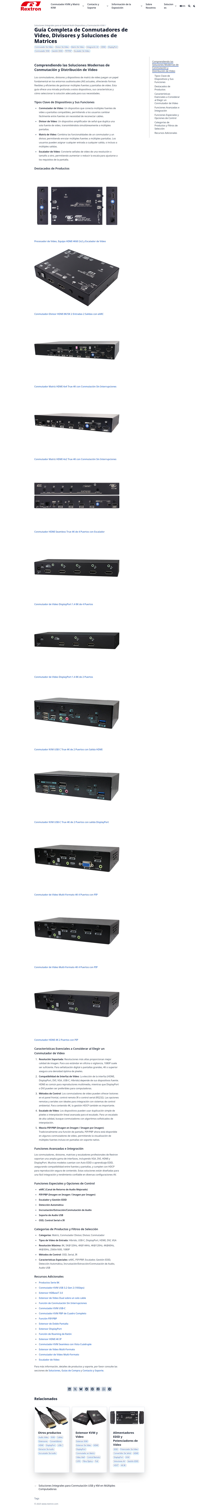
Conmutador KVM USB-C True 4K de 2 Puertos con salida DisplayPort (76, 790)
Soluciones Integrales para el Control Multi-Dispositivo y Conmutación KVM (69, 25)
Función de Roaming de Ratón (55, 1334)
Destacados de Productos (162, 88)
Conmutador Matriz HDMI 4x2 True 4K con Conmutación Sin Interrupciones (76, 427)
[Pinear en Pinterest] (92, 1389)
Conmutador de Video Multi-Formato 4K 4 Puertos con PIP (76, 862)
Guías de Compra (70, 1370)
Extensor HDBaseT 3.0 (51, 1292)
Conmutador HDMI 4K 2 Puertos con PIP (76, 1007)
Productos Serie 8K (49, 1282)
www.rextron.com (50, 1503)
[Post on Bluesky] (81, 1389)
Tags (36, 1498)
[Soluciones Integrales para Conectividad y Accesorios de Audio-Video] (52, 1439)
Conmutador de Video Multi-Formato (59, 1354)
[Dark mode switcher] (194, 6)
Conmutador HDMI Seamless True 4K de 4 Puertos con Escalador (76, 499)
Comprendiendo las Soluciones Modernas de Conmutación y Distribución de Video (165, 66)
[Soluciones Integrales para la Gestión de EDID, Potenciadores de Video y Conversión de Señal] (127, 1439)
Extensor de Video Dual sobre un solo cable (62, 1298)
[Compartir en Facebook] (98, 1389)
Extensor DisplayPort (50, 1328)
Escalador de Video (49, 1359)
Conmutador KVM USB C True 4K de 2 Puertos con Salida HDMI (76, 717)
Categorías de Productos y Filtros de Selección (166, 125)
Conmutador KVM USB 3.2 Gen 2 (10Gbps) (61, 1287)
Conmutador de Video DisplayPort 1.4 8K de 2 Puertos (76, 644)
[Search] (189, 6)
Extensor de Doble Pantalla (53, 1323)
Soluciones (54, 1370)
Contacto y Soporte (92, 1370)
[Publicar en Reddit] (86, 1389)
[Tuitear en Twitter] (75, 1389)
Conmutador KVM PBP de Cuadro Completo (62, 1313)
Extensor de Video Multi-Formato (57, 1349)
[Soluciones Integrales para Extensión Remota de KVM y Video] (89, 1439)
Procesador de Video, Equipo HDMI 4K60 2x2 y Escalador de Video (76, 209)
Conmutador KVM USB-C (52, 1308)
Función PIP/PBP (48, 1318)
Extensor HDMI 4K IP (50, 1339)
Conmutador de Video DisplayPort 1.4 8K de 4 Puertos (76, 572)
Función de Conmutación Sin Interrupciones (63, 1303)
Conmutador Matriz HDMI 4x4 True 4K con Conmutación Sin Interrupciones (76, 354)
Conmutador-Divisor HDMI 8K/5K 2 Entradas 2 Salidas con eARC (76, 281)
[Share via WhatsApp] (103, 1389)
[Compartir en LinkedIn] (69, 1389)
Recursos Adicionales (166, 132)
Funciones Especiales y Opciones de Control (167, 116)
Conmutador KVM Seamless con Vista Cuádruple (65, 1344)
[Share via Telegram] (109, 1389)
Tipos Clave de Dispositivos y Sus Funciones (164, 79)
